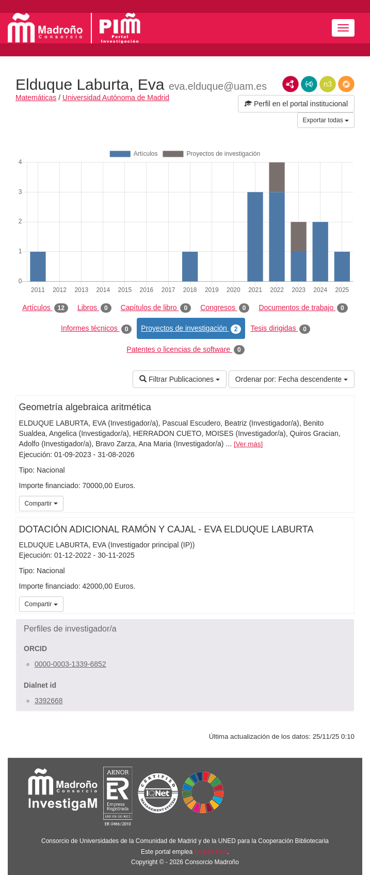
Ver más (248, 444)
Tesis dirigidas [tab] (280, 328)
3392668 (49, 700)
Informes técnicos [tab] (96, 328)
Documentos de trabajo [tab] (303, 308)
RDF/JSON (346, 84)
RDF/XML (290, 84)
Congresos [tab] (224, 308)
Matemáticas (35, 97)
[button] (185, 629)
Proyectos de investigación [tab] (191, 328)
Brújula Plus (211, 851)
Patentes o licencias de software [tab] (185, 349)
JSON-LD (309, 84)
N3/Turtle (327, 84)
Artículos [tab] (45, 308)
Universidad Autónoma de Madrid (115, 97)
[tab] (185, 629)
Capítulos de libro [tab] (156, 308)
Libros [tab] (94, 308)
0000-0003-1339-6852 (70, 664)
